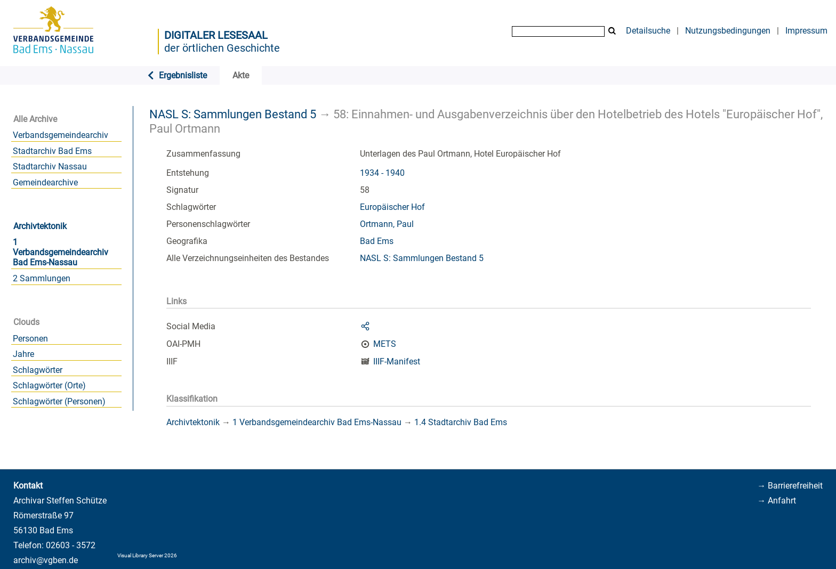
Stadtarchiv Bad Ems (52, 151)
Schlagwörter (37, 370)
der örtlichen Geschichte (222, 48)
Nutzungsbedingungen (727, 31)
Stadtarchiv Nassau (50, 166)
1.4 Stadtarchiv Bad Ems (460, 422)
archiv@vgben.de (45, 560)
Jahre (23, 354)
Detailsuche (648, 31)
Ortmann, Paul (387, 224)
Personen (30, 339)
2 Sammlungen (41, 278)
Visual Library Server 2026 (147, 555)
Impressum (806, 31)
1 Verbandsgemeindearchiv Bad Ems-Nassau (60, 252)
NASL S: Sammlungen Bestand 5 (232, 114)
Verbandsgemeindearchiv (60, 135)
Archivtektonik (40, 226)
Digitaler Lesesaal (216, 35)
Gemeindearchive (45, 182)
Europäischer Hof (392, 207)
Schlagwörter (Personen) (59, 401)
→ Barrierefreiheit (790, 486)
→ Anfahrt (776, 500)
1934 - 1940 (382, 173)
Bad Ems (376, 241)
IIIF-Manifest (396, 361)
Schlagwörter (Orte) (49, 385)
